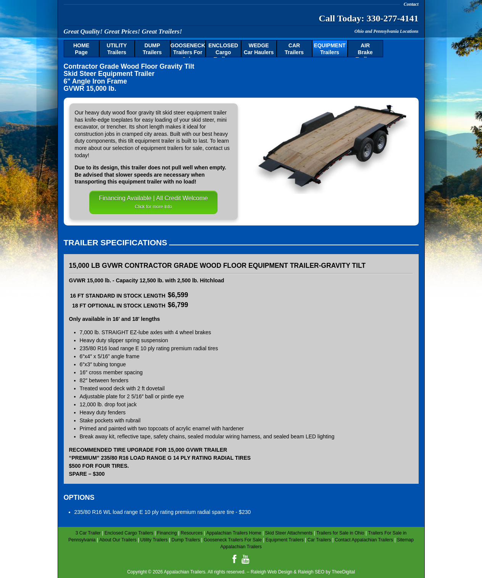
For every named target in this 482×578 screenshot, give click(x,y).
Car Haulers (259, 48)
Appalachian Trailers (138, 16)
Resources (191, 533)
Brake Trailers (365, 50)
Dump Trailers (185, 540)
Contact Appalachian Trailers (364, 540)
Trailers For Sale (188, 50)
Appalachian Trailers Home (233, 533)
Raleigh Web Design (271, 572)
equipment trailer (207, 112)
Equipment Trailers (285, 540)
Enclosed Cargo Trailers (129, 533)
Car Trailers (319, 540)
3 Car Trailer (88, 533)
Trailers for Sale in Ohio (340, 533)
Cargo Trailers (223, 50)
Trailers (117, 48)
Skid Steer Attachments (289, 533)
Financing (167, 533)
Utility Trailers (154, 540)
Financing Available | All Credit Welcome (153, 202)
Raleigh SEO (311, 572)
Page (81, 48)
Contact (411, 4)
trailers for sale (184, 148)
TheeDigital (343, 572)
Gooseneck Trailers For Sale (233, 540)
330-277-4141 (393, 18)
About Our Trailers (117, 540)
